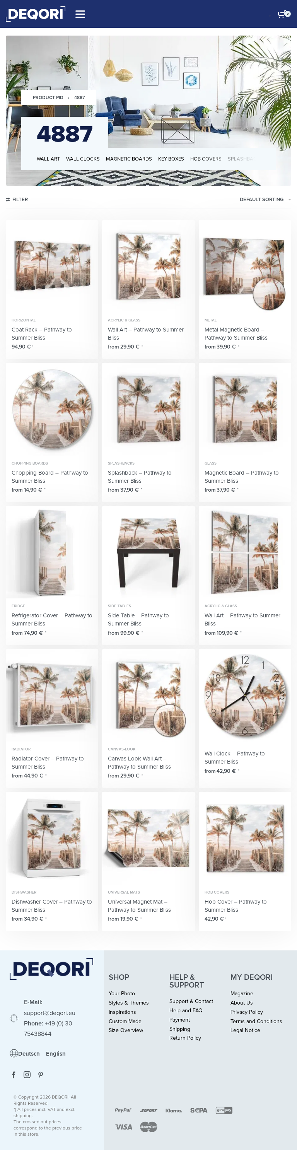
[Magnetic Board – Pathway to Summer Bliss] (245, 409)
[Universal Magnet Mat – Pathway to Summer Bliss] (148, 838)
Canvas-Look (121, 749)
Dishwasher (24, 892)
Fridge (18, 606)
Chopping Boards (30, 463)
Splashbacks (121, 463)
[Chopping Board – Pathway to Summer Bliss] (52, 409)
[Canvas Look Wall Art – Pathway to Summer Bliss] (148, 695)
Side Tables (119, 606)
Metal (211, 320)
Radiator (21, 749)
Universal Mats (124, 892)
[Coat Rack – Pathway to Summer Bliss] (52, 266)
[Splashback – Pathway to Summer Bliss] (148, 409)
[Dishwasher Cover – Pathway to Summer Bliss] (52, 838)
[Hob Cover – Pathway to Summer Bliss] (245, 838)
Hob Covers (217, 892)
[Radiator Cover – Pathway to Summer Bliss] (52, 695)
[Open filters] (17, 200)
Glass (211, 463)
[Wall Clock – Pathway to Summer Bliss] (245, 695)
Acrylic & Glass (124, 320)
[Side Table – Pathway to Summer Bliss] (148, 552)
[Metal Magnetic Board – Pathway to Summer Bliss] (245, 266)
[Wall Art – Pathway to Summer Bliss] (148, 266)
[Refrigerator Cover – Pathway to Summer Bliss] (52, 552)
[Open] (80, 14)
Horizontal (24, 320)
